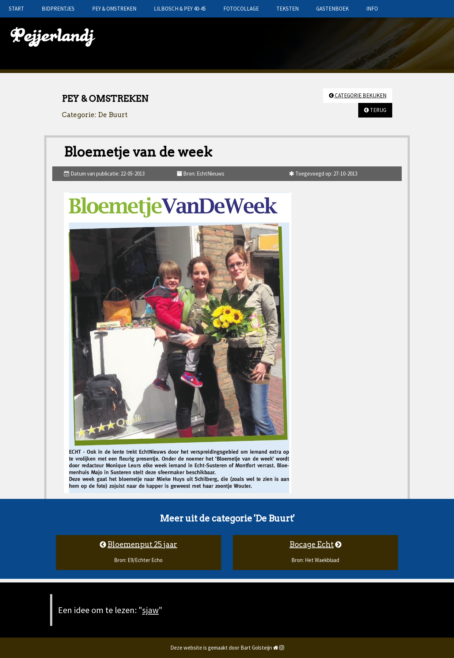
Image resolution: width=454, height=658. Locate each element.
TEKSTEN (287, 8)
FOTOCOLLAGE (241, 8)
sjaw (150, 610)
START (16, 8)
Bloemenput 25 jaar (142, 544)
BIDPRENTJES (58, 8)
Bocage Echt (312, 544)
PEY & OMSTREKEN (114, 8)
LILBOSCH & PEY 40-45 (180, 8)
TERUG (375, 110)
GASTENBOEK (332, 8)
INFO (372, 8)
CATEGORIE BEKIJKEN (357, 95)
